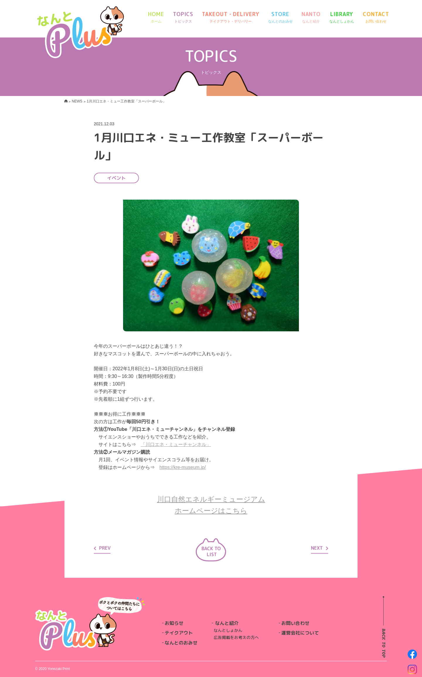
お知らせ (174, 623)
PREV (102, 548)
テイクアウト (179, 633)
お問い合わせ (295, 623)
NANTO (311, 17)
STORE (280, 17)
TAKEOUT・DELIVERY (230, 17)
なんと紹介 (227, 623)
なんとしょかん (228, 630)
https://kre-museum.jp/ (182, 467)
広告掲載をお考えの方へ (236, 637)
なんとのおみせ (181, 643)
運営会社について (300, 633)
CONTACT (376, 17)
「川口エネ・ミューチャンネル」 (176, 444)
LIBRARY (341, 17)
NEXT (319, 548)
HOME (156, 17)
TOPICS (183, 17)
